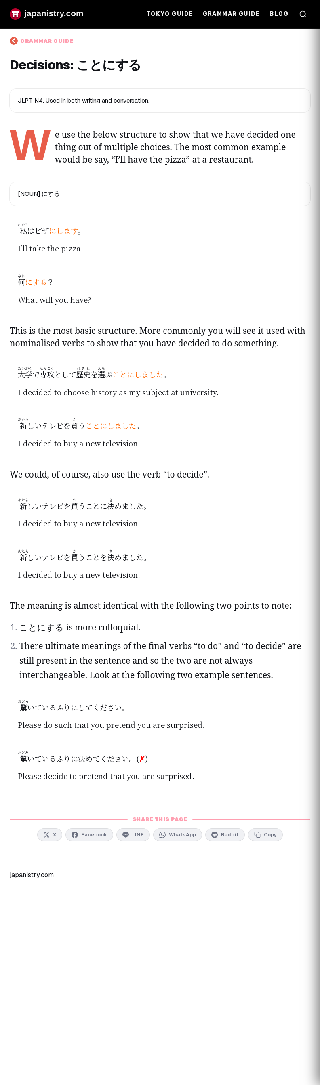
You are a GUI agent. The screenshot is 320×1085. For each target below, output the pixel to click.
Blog (278, 13)
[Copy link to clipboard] (265, 834)
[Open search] (303, 14)
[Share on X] (49, 834)
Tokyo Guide (169, 13)
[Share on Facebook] (89, 834)
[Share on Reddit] (225, 834)
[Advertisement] (160, 949)
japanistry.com (32, 875)
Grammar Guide (231, 13)
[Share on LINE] (133, 834)
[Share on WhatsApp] (177, 834)
